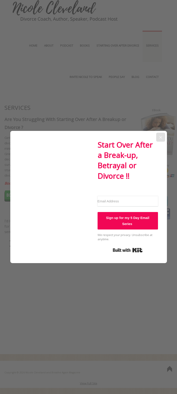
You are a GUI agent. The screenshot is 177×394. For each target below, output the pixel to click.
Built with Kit (128, 250)
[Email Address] (128, 201)
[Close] (160, 137)
